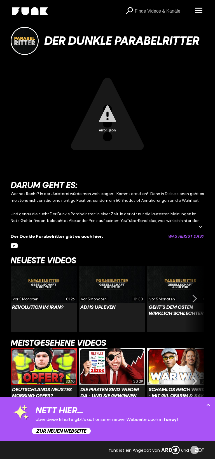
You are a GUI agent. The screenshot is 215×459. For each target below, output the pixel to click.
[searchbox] (163, 11)
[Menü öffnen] (198, 10)
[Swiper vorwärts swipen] (195, 299)
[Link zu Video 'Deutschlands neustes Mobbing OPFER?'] (44, 381)
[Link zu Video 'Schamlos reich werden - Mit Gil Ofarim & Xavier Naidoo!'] (180, 381)
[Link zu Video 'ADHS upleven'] (112, 299)
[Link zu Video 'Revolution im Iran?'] (44, 299)
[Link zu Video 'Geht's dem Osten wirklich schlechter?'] (180, 299)
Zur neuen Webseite (61, 431)
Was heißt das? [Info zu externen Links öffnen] (186, 236)
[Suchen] (129, 11)
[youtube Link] (14, 245)
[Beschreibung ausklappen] (200, 227)
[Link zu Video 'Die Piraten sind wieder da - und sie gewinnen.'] (112, 381)
